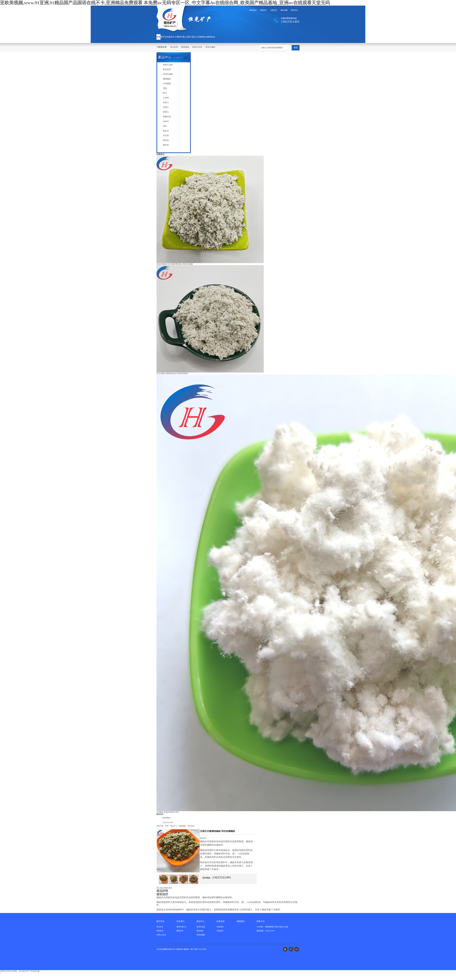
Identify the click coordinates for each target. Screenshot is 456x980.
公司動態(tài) (201, 37)
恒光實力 (181, 921)
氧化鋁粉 (174, 47)
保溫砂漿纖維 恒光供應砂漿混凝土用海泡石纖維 (174, 264)
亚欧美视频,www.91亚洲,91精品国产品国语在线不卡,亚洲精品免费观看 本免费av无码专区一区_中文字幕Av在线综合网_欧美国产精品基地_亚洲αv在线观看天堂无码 (165, 2)
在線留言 (220, 931)
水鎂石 (166, 121)
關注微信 (253, 10)
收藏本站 (263, 10)
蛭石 (165, 93)
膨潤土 (166, 112)
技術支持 (221, 921)
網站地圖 (284, 10)
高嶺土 (166, 107)
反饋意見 (273, 10)
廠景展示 (180, 931)
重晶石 (166, 131)
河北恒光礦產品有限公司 (165, 949)
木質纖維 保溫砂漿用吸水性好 (167, 812)
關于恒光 (164, 37)
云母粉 (166, 98)
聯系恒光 (294, 10)
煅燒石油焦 (197, 47)
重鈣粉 (166, 145)
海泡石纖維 (210, 47)
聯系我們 (159, 814)
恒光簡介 (159, 927)
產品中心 (172, 37)
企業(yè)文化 (161, 935)
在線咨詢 (220, 927)
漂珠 (165, 88)
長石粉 (166, 135)
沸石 (165, 126)
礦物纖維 (185, 47)
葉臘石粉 (167, 117)
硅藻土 (166, 102)
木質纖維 (167, 83)
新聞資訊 (241, 921)
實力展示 (192, 37)
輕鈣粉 (166, 140)
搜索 (296, 48)
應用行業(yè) (182, 37)
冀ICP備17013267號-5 (199, 949)
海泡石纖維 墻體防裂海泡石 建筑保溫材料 (172, 373)
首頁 (158, 37)
